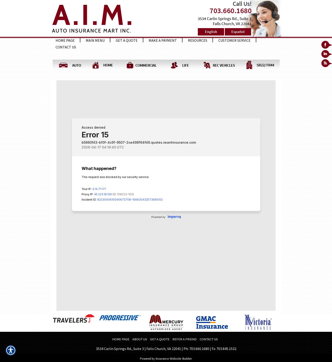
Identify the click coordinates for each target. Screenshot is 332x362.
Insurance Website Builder (173, 358)
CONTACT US (209, 339)
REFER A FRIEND (184, 339)
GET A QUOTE (159, 339)
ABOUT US (139, 339)
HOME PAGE (120, 339)
